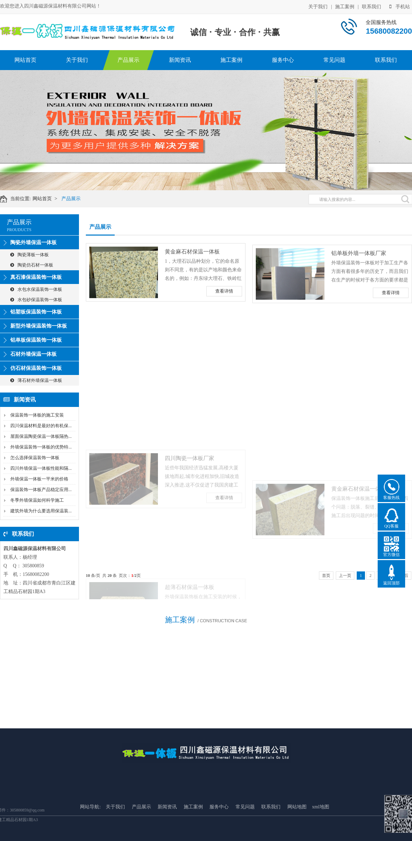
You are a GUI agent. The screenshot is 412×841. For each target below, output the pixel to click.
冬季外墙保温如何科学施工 (37, 500)
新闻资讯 (180, 60)
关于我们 (318, 6)
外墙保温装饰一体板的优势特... (41, 447)
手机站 (399, 6)
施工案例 (344, 6)
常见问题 (334, 60)
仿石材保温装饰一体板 (36, 368)
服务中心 (283, 60)
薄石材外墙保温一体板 (36, 380)
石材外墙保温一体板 (33, 354)
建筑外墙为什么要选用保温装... (41, 510)
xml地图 (320, 837)
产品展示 (128, 60)
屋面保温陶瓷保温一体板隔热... (41, 436)
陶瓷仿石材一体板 (31, 265)
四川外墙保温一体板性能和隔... (41, 468)
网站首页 (25, 60)
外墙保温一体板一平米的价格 (39, 478)
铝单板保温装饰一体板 (36, 340)
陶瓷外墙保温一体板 (33, 242)
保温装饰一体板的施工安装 (37, 415)
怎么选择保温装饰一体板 (34, 457)
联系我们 (371, 6)
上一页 (345, 575)
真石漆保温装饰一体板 (36, 277)
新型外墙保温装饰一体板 (38, 326)
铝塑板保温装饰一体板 (36, 312)
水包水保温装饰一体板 (36, 289)
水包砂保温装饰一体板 (36, 299)
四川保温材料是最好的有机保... (41, 425)
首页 (326, 575)
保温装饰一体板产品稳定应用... (41, 489)
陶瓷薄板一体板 (29, 254)
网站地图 (297, 837)
